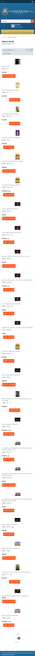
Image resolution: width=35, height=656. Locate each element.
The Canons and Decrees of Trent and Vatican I (16, 572)
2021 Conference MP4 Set (10, 524)
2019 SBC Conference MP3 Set (11, 185)
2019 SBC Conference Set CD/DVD (12, 161)
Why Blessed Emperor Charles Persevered (15, 596)
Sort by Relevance (9, 50)
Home (4, 37)
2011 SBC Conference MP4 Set (11, 137)
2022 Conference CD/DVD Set (11, 548)
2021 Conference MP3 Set (10, 424)
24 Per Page (7, 54)
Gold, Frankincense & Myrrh (10, 90)
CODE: (4, 69)
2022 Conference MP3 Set (10, 615)
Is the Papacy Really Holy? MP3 (11, 232)
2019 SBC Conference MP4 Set (11, 351)
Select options (9, 76)
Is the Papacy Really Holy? (10, 209)
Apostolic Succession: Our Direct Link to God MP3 (17, 280)
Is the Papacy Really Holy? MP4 (11, 304)
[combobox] (16, 21)
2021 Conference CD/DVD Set (11, 375)
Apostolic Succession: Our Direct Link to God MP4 (17, 327)
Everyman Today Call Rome (10, 114)
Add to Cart (14, 100)
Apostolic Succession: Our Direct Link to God (15, 256)
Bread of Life (6, 66)
